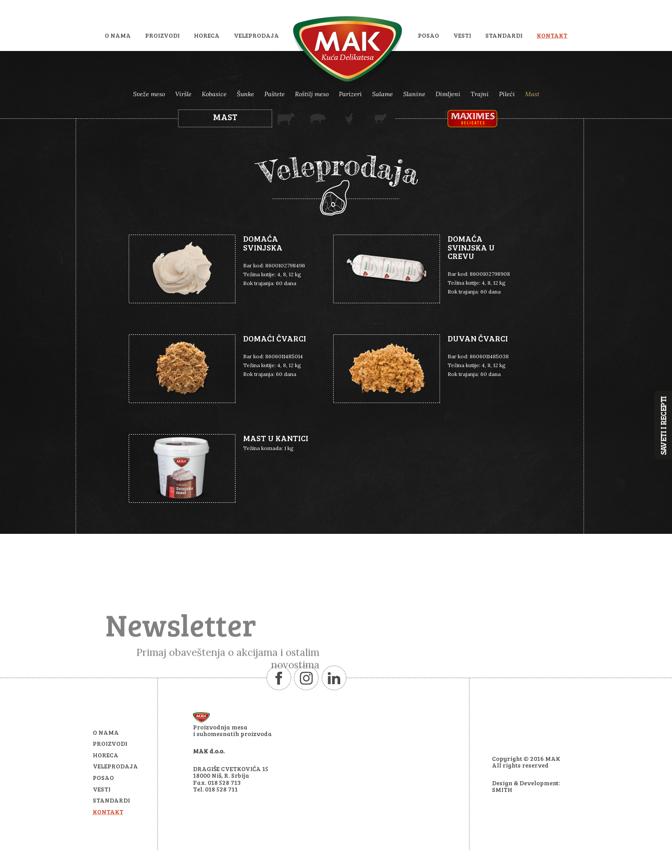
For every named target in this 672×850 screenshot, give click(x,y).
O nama (118, 35)
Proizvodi (162, 35)
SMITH (502, 789)
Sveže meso (149, 94)
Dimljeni (448, 94)
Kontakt (552, 35)
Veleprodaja (256, 35)
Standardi (504, 35)
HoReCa (207, 35)
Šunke (245, 94)
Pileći (507, 94)
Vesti (462, 35)
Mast (532, 94)
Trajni (480, 94)
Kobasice (214, 94)
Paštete (274, 94)
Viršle (183, 94)
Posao (428, 35)
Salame (382, 94)
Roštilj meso (312, 94)
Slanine (414, 94)
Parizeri (350, 94)
